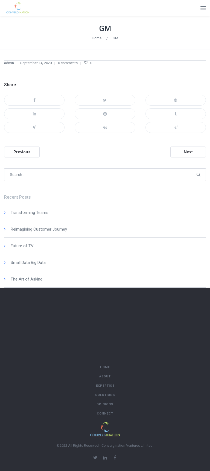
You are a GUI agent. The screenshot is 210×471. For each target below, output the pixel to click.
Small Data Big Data (28, 262)
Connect (105, 413)
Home (96, 38)
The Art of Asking (26, 279)
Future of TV (22, 245)
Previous (21, 152)
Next (188, 152)
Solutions (105, 395)
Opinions (105, 404)
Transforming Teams (29, 212)
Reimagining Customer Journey (39, 229)
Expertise (105, 385)
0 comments (68, 63)
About (105, 376)
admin (9, 63)
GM (105, 28)
